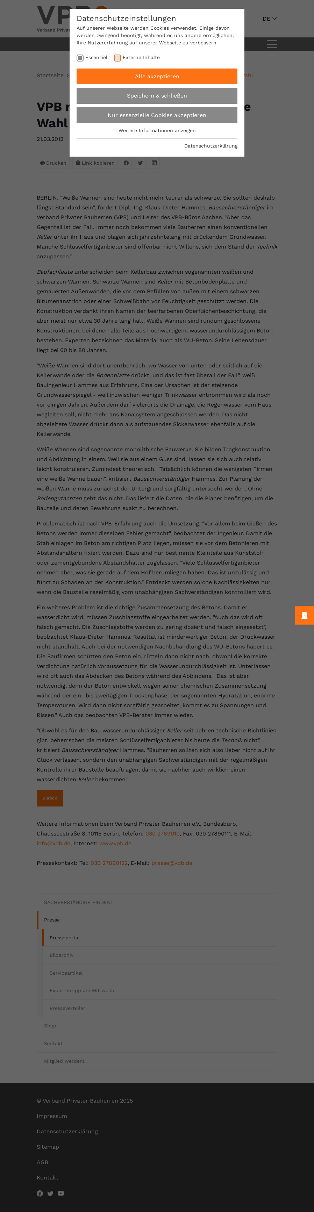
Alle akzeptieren (157, 76)
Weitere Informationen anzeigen (157, 130)
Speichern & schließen (157, 95)
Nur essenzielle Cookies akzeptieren (157, 115)
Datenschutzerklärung (210, 146)
